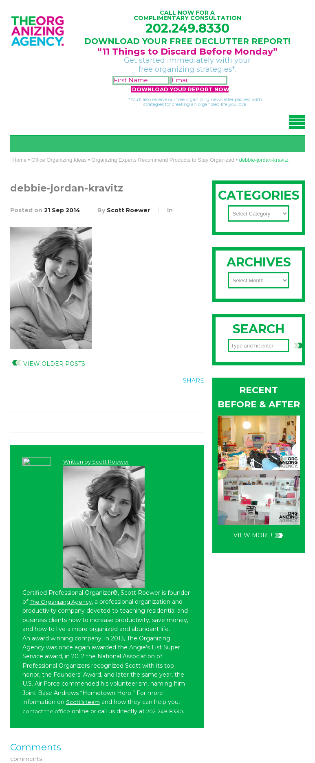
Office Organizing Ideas (59, 160)
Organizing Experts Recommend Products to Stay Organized (162, 160)
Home (20, 160)
